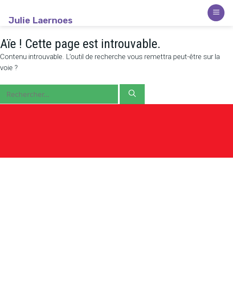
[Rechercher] (132, 94)
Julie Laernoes (40, 20)
